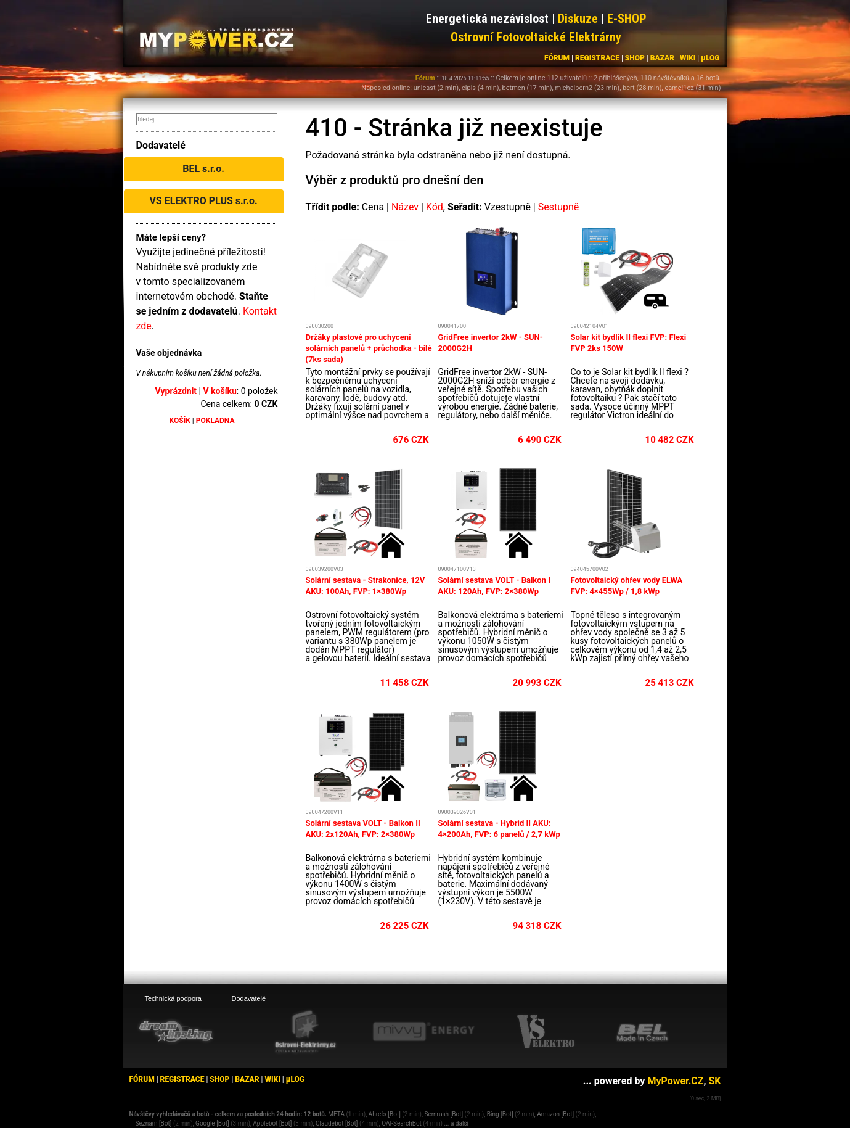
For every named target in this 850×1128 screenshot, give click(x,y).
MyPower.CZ (675, 1081)
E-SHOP (627, 18)
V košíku (219, 391)
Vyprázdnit (176, 391)
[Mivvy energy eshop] (423, 1031)
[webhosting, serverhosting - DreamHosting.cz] (176, 1031)
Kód (434, 207)
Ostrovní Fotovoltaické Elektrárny (536, 37)
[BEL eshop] (642, 1031)
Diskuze (578, 18)
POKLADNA (215, 420)
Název (405, 207)
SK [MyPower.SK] (714, 1081)
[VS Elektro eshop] (546, 1031)
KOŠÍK (180, 420)
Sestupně (558, 207)
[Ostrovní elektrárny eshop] (306, 1032)
